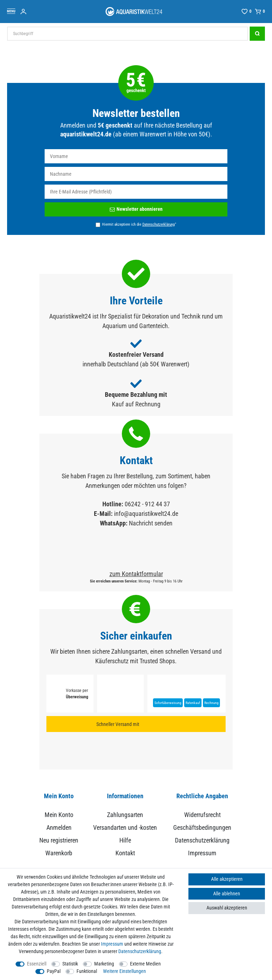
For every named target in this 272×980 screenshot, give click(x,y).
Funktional (86, 971)
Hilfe (125, 840)
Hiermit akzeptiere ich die (139, 224)
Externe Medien (145, 964)
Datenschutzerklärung (202, 840)
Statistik (70, 964)
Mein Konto (59, 814)
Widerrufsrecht (202, 814)
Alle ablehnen (226, 893)
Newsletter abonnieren (136, 209)
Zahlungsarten (125, 814)
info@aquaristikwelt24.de (146, 513)
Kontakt (125, 853)
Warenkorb (58, 853)
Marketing (104, 964)
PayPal (54, 971)
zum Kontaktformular (136, 574)
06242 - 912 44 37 (147, 504)
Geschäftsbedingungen (202, 827)
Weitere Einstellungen (124, 971)
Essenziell (36, 964)
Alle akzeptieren (227, 879)
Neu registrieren (58, 840)
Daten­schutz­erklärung (139, 951)
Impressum (202, 853)
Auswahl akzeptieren (226, 908)
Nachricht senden (150, 523)
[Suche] (257, 34)
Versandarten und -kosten (125, 827)
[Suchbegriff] (127, 34)
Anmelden (59, 827)
